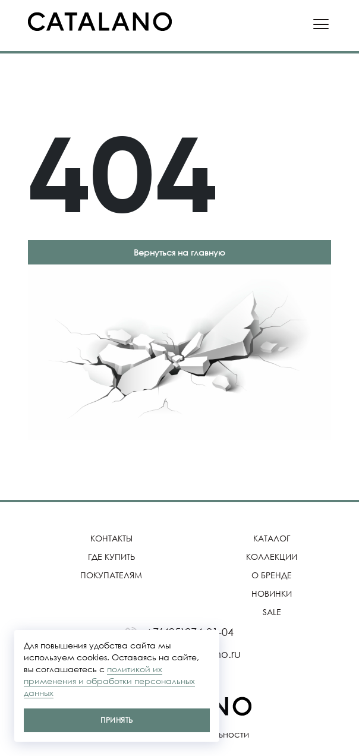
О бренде (271, 575)
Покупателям (111, 575)
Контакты (111, 538)
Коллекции (271, 557)
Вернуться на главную (179, 252)
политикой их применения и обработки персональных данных (109, 681)
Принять (116, 720)
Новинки (271, 593)
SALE (272, 612)
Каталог (271, 538)
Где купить (111, 557)
